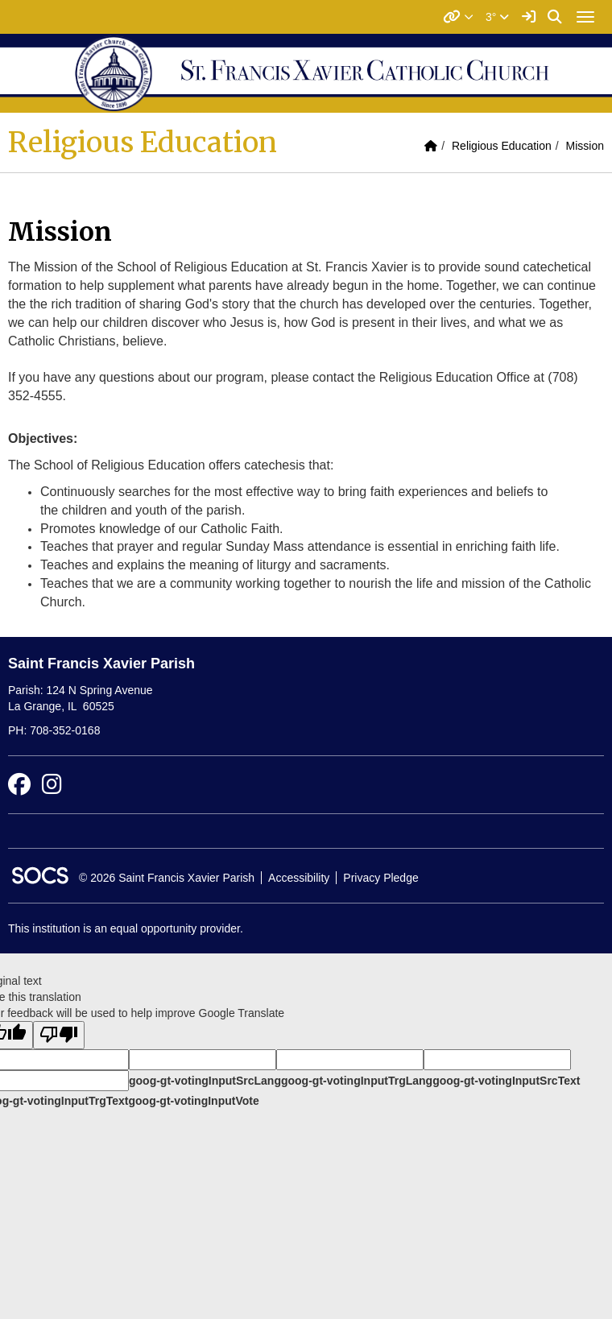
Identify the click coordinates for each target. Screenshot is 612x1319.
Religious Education (502, 145)
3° (497, 16)
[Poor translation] (59, 1035)
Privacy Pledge (380, 877)
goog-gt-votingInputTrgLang (356, 1080)
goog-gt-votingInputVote (193, 1100)
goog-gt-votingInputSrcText (506, 1080)
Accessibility (298, 877)
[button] (458, 16)
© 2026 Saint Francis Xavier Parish (166, 877)
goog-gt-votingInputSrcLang (205, 1080)
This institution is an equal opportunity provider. (125, 928)
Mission (585, 145)
